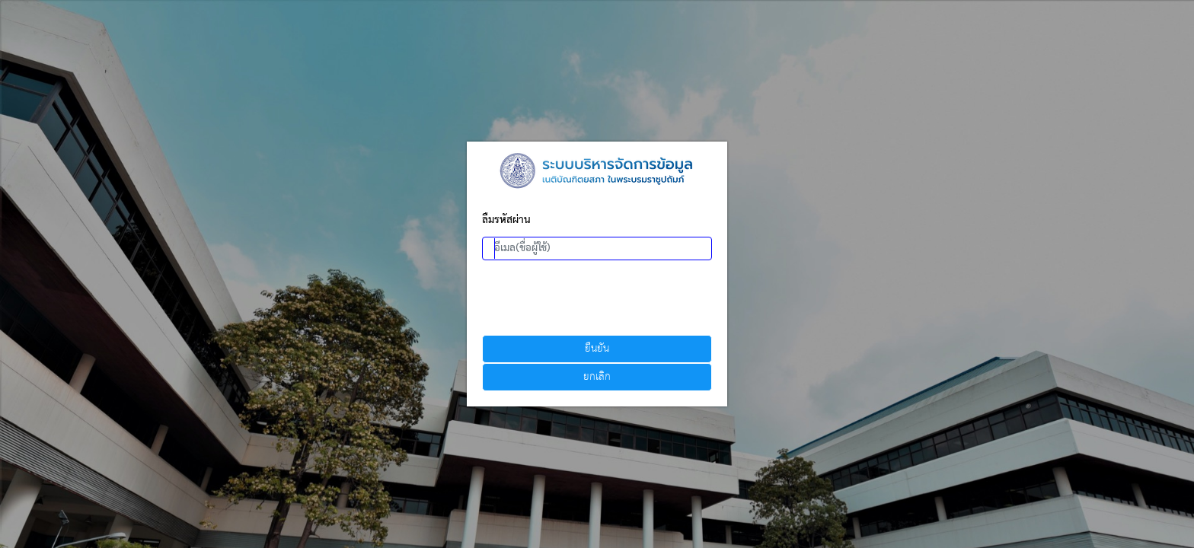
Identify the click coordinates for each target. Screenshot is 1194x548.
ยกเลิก (597, 377)
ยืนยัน (597, 349)
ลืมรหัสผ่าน (506, 221)
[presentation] (598, 297)
